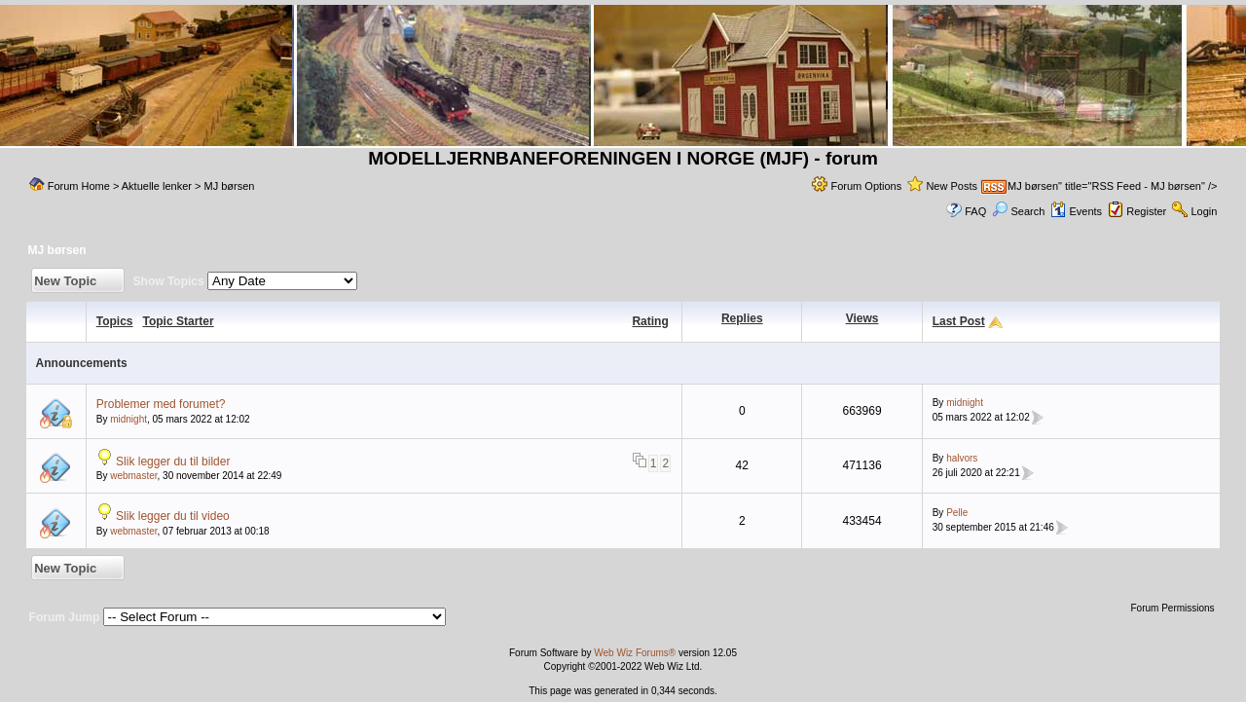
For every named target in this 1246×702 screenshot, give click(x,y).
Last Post (959, 321)
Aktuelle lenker (158, 186)
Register (1146, 211)
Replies (742, 318)
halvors (961, 458)
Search (1018, 211)
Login (1204, 211)
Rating (650, 321)
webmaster (133, 475)
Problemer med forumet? (161, 404)
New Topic (65, 281)
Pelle (957, 512)
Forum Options (865, 186)
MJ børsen (228, 186)
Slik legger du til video (173, 516)
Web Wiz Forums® (635, 652)
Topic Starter (178, 321)
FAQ (975, 211)
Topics (114, 321)
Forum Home (79, 186)
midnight (128, 419)
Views (862, 318)
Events (1076, 211)
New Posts (951, 186)
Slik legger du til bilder (173, 461)
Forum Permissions (1173, 608)
